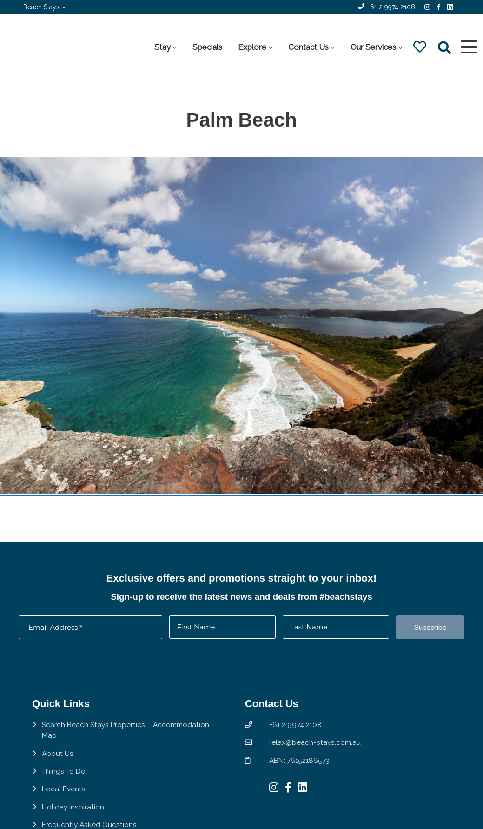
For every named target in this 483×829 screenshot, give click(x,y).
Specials (207, 47)
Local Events (64, 793)
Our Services (373, 47)
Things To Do (64, 775)
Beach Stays (41, 7)
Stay (162, 47)
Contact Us (308, 47)
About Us (58, 757)
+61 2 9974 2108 (391, 7)
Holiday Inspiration (74, 811)
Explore (252, 47)
